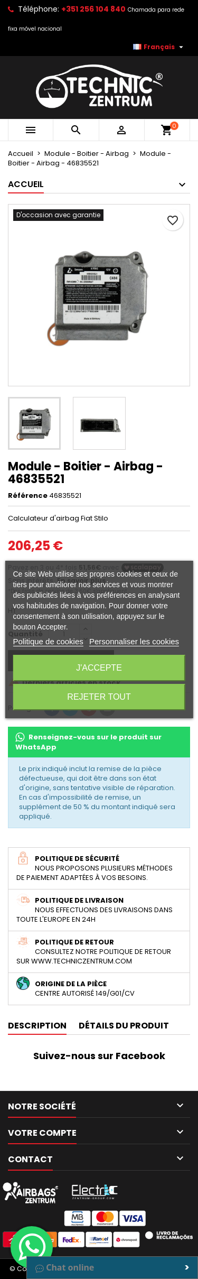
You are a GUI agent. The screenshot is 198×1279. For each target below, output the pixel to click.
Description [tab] (37, 1026)
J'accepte (99, 667)
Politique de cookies (48, 641)
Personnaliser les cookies (134, 641)
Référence (28, 496)
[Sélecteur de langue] (159, 47)
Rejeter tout (98, 696)
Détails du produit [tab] (124, 1026)
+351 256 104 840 (93, 9)
